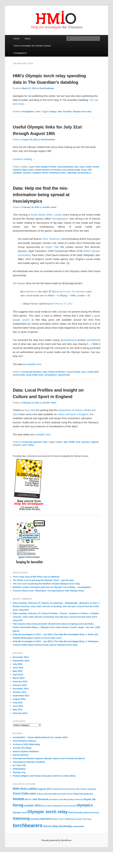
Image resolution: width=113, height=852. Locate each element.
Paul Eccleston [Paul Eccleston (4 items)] (75, 812)
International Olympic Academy (29, 762)
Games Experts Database (26, 751)
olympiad (17, 173)
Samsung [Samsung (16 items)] (21, 818)
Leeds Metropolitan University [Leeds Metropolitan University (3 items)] (70, 799)
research (17, 445)
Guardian (67, 111)
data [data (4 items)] (55, 794)
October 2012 (19, 692)
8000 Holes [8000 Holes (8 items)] (20, 788)
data (60, 111)
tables (31, 445)
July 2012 (18, 702)
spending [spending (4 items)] (35, 819)
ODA (89, 170)
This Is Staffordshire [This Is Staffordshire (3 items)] (67, 819)
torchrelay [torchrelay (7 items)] (65, 826)
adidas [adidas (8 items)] (32, 788)
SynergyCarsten (62, 291)
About (27, 38)
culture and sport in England (72, 414)
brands (77, 372)
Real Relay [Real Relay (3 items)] (94, 813)
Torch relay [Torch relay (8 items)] (50, 826)
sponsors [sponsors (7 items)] (46, 818)
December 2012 (20, 688)
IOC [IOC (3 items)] (30, 799)
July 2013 (18, 664)
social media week (34, 375)
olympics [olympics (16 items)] (85, 805)
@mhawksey (67, 340)
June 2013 (18, 667)
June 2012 (18, 706)
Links (37, 111)
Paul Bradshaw (47, 88)
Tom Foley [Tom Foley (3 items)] (87, 819)
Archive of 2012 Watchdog (26, 744)
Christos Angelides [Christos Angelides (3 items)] (88, 789)
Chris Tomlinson (51, 238)
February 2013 (20, 681)
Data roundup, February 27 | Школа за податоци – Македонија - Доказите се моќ (55, 603)
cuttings (53, 111)
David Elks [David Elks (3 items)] (61, 794)
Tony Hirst (29, 410)
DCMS (72, 442)
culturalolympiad (65, 167)
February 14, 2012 (63, 303)
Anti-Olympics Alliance (24, 741)
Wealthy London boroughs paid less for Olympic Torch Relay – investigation (52, 587)
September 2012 (21, 695)
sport (24, 445)
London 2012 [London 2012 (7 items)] (32, 805)
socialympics (50, 375)
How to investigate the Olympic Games (32, 45)
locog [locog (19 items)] (18, 805)
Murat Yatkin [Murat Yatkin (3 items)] (46, 806)
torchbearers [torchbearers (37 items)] (27, 825)
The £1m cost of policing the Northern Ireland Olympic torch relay (46, 583)
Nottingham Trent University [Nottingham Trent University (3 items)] (64, 806)
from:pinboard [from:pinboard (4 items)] (86, 794)
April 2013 (18, 674)
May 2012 (17, 709)
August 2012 (19, 699)
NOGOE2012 (19, 769)
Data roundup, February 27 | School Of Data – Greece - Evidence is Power (50, 613)
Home (16, 38)
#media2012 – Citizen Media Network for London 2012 (40, 737)
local (78, 442)
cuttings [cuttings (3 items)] (39, 794)
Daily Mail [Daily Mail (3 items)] (48, 794)
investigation (28, 111)
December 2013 (20, 657)
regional (95, 442)
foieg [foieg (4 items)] (75, 794)
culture (59, 442)
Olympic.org (19, 772)
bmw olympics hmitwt (45, 167)
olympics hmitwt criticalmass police (49, 173)
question (85, 442)
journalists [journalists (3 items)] (53, 799)
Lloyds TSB (51, 247)
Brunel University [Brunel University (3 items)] (67, 789)
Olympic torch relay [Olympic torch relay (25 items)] (47, 811)
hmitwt (88, 167)
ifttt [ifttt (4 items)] (26, 799)
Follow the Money (56, 372)
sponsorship (64, 375)
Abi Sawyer (19, 283)
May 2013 (17, 671)
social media (19, 375)
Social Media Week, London (46, 214)
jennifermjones (30, 291)
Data (45, 372)
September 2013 (21, 660)
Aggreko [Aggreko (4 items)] (42, 789)
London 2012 (92, 372)
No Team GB (19, 765)
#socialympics (60, 218)
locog (83, 170)
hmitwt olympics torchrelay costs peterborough (57, 170)
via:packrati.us (84, 173)
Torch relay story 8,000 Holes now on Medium (36, 576)
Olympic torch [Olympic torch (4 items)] (20, 812)
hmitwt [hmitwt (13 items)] (18, 799)
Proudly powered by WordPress (56, 840)
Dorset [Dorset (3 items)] (70, 794)
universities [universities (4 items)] (78, 826)
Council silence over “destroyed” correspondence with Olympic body (48, 590)
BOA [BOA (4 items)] (49, 789)
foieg (82, 167)
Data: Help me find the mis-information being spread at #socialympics (41, 195)
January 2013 (19, 685)
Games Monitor (20, 755)
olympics (27, 173)
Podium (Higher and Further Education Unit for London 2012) (44, 776)
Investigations (20, 53)
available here (33, 364)
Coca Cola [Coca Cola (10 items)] (20, 793)
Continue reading (24, 159)
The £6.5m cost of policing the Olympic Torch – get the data (43, 580)
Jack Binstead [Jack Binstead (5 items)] (40, 799)
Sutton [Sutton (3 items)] (55, 819)
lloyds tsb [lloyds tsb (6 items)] (90, 799)
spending (71, 173)
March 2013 (19, 678)
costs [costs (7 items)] (32, 793)
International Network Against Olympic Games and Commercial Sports (49, 758)
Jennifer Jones (49, 207)
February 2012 (20, 713)
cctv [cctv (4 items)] (78, 789)
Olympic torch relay (82, 111)
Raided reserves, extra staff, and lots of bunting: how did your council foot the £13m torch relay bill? (56, 617)
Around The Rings (22, 748)
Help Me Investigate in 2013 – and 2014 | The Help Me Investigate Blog (48, 634)
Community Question (32, 372)
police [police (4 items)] (87, 812)
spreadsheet (93, 340)
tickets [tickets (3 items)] (79, 819)
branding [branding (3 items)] (56, 789)
